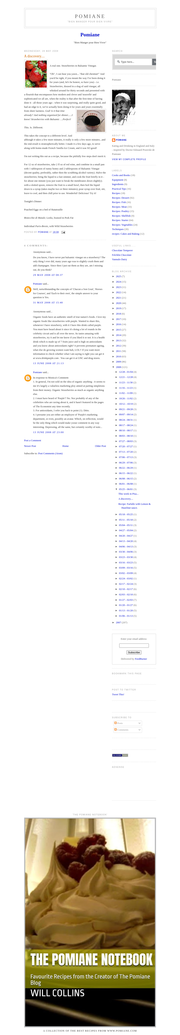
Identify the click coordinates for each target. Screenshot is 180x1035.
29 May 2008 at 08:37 (48, 275)
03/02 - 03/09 (126, 573)
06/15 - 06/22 (126, 473)
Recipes (116, 193)
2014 (119, 335)
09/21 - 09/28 (126, 409)
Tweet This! (118, 694)
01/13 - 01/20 (126, 610)
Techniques (118, 229)
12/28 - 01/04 (126, 372)
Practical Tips (119, 188)
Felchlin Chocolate (122, 255)
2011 (118, 351)
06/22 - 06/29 (126, 467)
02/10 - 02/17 (126, 589)
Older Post (100, 446)
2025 (119, 276)
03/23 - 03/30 (126, 557)
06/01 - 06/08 (126, 483)
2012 (119, 345)
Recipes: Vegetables (122, 224)
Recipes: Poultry (120, 211)
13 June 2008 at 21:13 (48, 363)
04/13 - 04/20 (126, 541)
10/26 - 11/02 (126, 398)
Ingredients (118, 184)
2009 (119, 361)
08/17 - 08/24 (126, 425)
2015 (119, 329)
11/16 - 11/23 (126, 388)
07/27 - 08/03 (126, 441)
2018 (119, 313)
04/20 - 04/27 (126, 535)
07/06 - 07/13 (126, 457)
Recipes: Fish (119, 202)
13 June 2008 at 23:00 (48, 432)
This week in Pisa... (128, 493)
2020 (119, 303)
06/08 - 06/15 (126, 478)
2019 (119, 308)
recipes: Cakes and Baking (125, 233)
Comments (121, 729)
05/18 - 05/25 (126, 514)
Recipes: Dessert (120, 197)
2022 (119, 292)
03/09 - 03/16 (126, 567)
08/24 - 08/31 (126, 419)
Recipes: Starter (120, 220)
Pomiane (90, 16)
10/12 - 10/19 (126, 403)
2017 (119, 319)
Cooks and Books (121, 175)
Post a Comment (32, 440)
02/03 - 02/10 (126, 594)
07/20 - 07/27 (126, 446)
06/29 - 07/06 (126, 462)
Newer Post (30, 446)
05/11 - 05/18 (126, 519)
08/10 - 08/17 (126, 430)
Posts (118, 723)
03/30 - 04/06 (126, 551)
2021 (119, 297)
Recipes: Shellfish (121, 215)
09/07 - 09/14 (126, 414)
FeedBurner (141, 658)
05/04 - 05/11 (126, 525)
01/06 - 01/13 (126, 616)
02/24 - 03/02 (126, 578)
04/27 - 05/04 (126, 530)
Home (65, 446)
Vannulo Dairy (119, 259)
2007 (119, 622)
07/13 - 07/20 (126, 451)
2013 (119, 340)
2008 (119, 367)
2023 (119, 287)
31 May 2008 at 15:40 (48, 302)
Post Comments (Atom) (50, 453)
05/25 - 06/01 (126, 489)
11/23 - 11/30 (126, 382)
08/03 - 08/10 (126, 435)
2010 (119, 356)
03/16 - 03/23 (126, 562)
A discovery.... (125, 498)
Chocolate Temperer (122, 250)
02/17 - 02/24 (126, 584)
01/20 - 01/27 (126, 605)
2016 (119, 324)
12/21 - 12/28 (126, 377)
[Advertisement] (124, 782)
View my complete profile (129, 159)
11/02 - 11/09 (126, 393)
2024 (119, 281)
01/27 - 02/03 (126, 600)
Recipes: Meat (119, 206)
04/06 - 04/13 (126, 546)
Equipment (117, 179)
